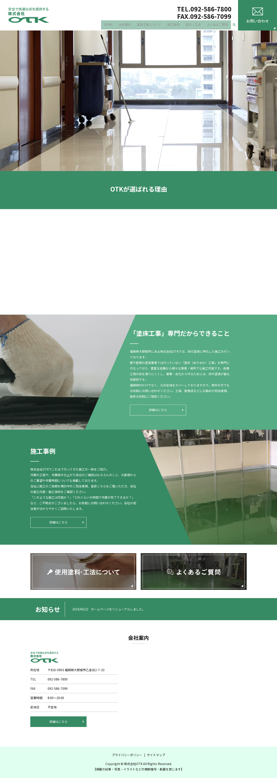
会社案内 (125, 26)
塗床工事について (149, 26)
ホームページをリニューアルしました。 (118, 609)
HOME (108, 26)
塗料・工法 (193, 26)
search (235, 26)
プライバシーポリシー (127, 755)
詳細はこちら (158, 410)
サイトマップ (156, 755)
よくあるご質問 (217, 26)
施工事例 (173, 26)
